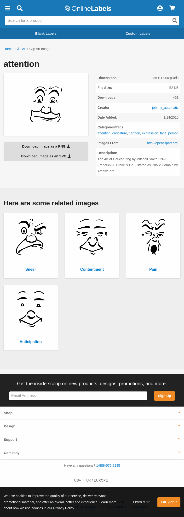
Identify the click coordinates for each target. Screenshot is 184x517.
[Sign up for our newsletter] (78, 395)
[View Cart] (172, 8)
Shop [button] (8, 413)
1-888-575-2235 (108, 465)
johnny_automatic (165, 107)
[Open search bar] (19, 8)
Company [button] (12, 453)
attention (104, 133)
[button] (7, 8)
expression (150, 133)
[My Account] (160, 8)
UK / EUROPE (97, 480)
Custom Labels (138, 33)
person (173, 133)
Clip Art (21, 49)
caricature (119, 133)
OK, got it (169, 502)
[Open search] (175, 20)
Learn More (141, 502)
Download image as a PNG (46, 146)
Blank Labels (46, 33)
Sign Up (164, 396)
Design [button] (9, 426)
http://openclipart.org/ (162, 143)
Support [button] (10, 440)
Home (8, 49)
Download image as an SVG (46, 156)
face (163, 133)
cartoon (134, 133)
